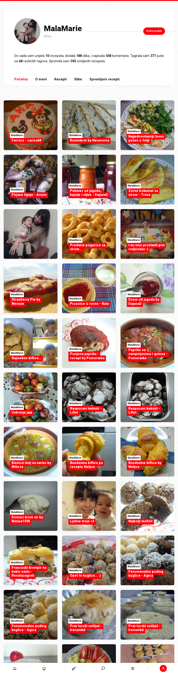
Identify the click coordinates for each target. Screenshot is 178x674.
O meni (41, 79)
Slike (78, 79)
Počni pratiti (154, 31)
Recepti (60, 79)
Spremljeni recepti (104, 79)
